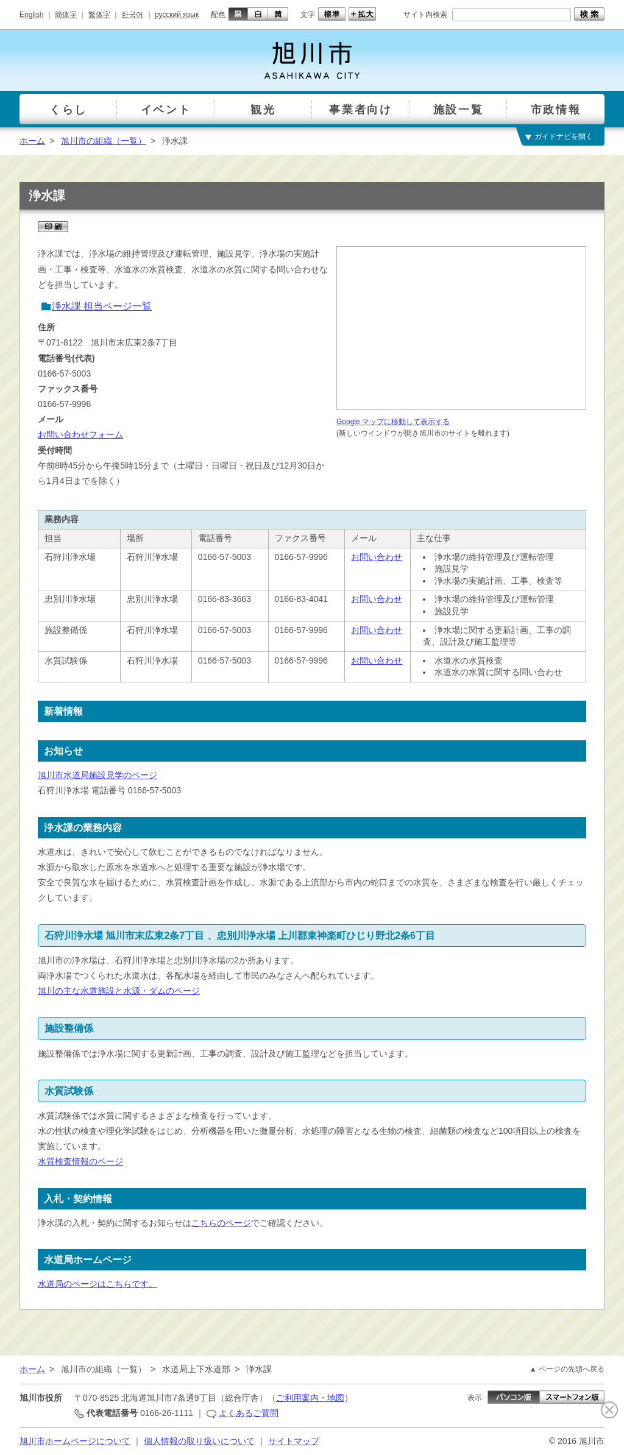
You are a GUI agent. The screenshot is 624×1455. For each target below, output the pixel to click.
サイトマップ (293, 1441)
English (31, 14)
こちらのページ (221, 1223)
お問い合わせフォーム (80, 434)
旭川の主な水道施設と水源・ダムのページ (119, 991)
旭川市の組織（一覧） (103, 141)
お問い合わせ (376, 557)
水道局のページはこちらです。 (97, 1284)
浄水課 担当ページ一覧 (102, 306)
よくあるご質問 (248, 1413)
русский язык (177, 14)
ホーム (32, 141)
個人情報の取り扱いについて (199, 1441)
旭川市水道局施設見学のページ (97, 775)
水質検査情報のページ (80, 1161)
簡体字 (66, 14)
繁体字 (99, 14)
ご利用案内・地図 (310, 1398)
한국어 (132, 14)
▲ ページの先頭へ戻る (567, 1369)
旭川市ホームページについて (75, 1441)
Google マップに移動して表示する (393, 421)
